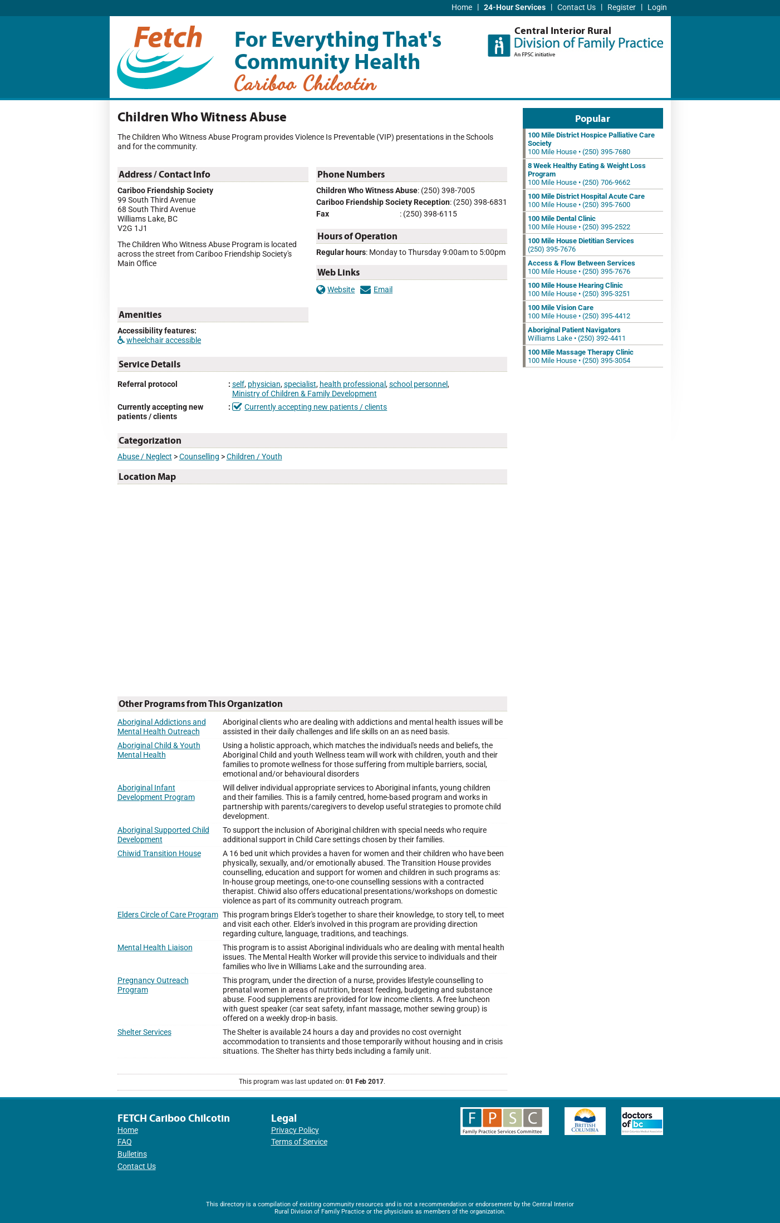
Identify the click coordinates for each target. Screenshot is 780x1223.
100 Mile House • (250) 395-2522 (579, 222)
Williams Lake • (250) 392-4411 (577, 334)
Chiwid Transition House (159, 853)
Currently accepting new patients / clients (309, 407)
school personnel (418, 384)
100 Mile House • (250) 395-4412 (579, 311)
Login (657, 7)
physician (264, 384)
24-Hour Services (515, 7)
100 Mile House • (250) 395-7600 (586, 200)
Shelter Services (144, 1032)
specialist (300, 384)
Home (462, 7)
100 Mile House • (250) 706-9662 (587, 173)
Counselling (199, 456)
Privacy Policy (295, 1130)
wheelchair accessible (159, 340)
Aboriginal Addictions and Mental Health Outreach (161, 727)
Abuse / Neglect (144, 456)
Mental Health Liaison (155, 947)
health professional (353, 384)
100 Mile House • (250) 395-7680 (591, 143)
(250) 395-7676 (581, 245)
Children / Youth (254, 456)
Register (621, 7)
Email (376, 289)
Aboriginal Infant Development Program (156, 792)
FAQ (124, 1142)
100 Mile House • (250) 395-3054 (581, 356)
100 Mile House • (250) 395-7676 (581, 267)
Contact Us (576, 7)
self (238, 384)
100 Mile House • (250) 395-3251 (579, 289)
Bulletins (132, 1154)
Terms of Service (299, 1142)
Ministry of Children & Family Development (304, 394)
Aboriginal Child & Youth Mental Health (158, 750)
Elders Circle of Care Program (167, 915)
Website (335, 289)
